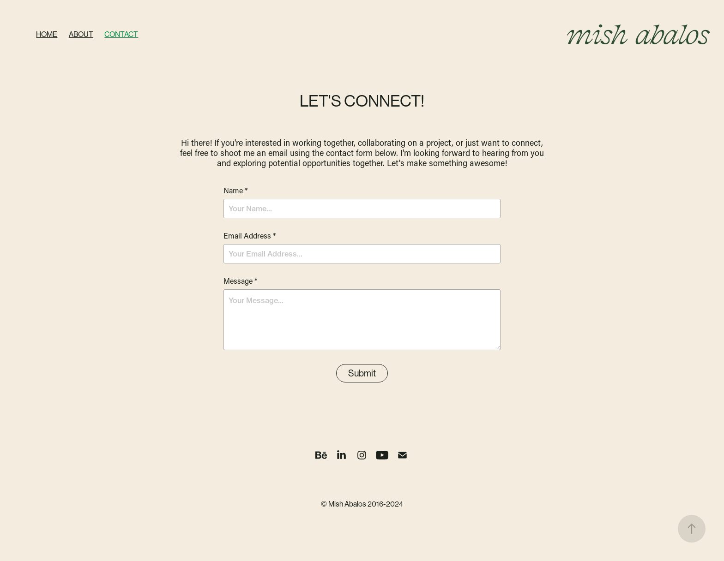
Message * (240, 281)
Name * (235, 190)
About (81, 34)
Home (46, 34)
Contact (121, 34)
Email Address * (249, 235)
